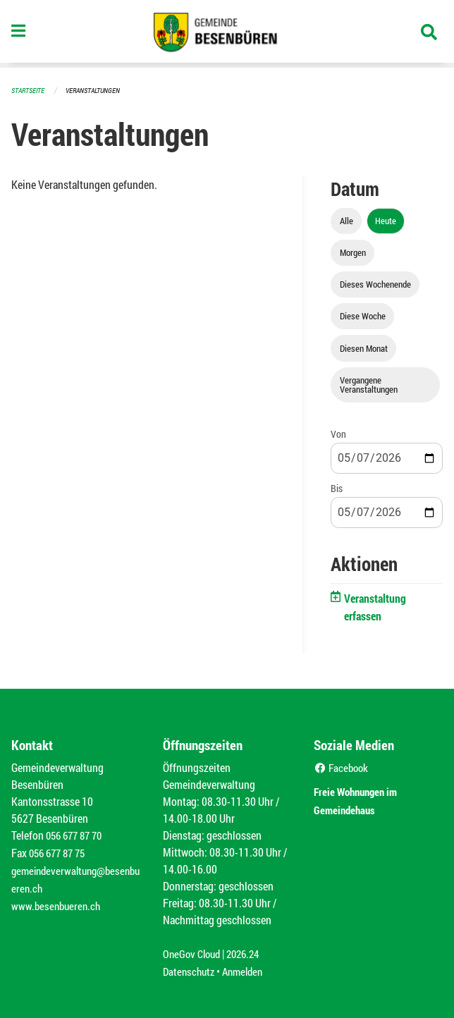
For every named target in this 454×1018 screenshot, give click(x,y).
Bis (337, 487)
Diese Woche (363, 315)
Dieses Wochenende (375, 283)
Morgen (353, 251)
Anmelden (248, 969)
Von (338, 433)
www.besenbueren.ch (57, 902)
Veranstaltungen (98, 90)
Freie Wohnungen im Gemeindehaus (367, 797)
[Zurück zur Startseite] (227, 34)
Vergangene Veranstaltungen (369, 384)
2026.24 (249, 952)
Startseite (29, 90)
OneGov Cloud (193, 952)
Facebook (343, 766)
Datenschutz (190, 969)
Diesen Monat (364, 347)
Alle (346, 220)
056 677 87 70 (77, 834)
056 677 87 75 (60, 851)
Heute (385, 220)
